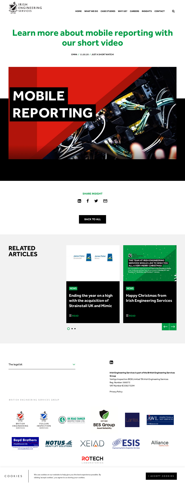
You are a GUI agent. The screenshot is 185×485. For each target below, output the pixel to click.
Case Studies (108, 11)
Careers (134, 11)
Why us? (122, 11)
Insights (147, 11)
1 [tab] (68, 328)
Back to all (92, 219)
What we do (91, 11)
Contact (159, 11)
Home (78, 11)
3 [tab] (75, 328)
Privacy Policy (116, 391)
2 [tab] (72, 328)
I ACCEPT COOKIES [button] (161, 476)
